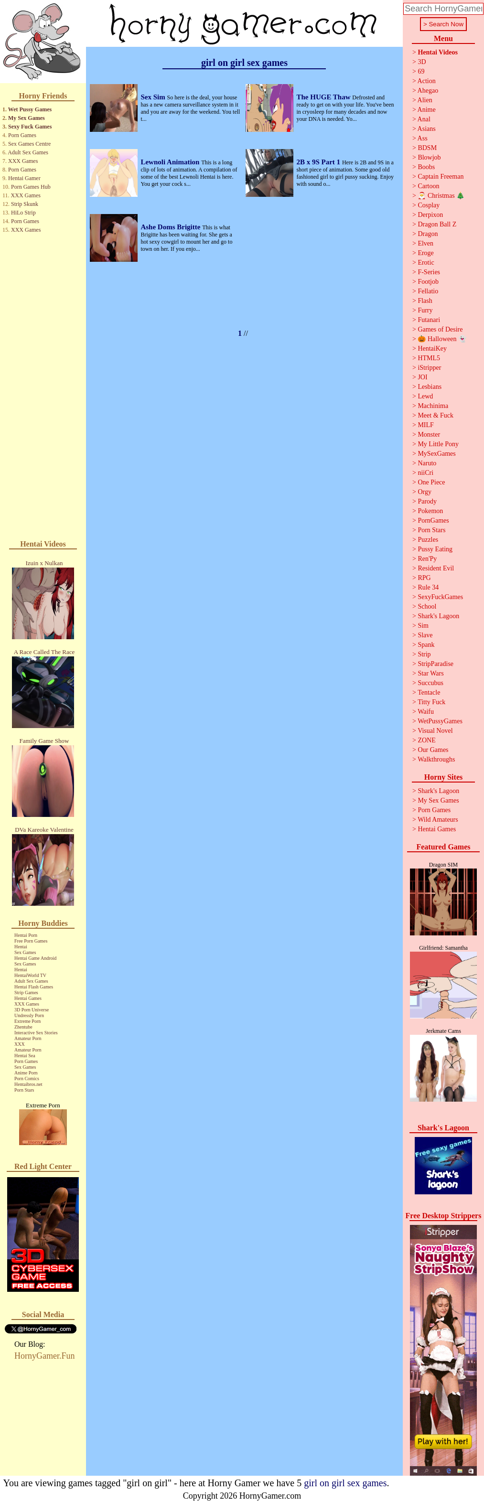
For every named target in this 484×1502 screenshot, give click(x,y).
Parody (427, 501)
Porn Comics (26, 1078)
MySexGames (436, 453)
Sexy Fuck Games (30, 126)
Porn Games (22, 135)
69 (421, 71)
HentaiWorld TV (30, 975)
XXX (19, 1044)
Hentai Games (28, 998)
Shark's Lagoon (438, 616)
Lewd (425, 396)
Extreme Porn (27, 1021)
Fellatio (428, 291)
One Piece (431, 482)
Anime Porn (26, 1072)
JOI (422, 377)
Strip (424, 654)
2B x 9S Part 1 (319, 162)
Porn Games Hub (31, 186)
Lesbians (429, 386)
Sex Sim (153, 97)
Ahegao (428, 90)
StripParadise (435, 663)
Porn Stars (24, 1090)
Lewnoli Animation (170, 162)
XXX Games (23, 161)
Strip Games (26, 992)
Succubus (430, 683)
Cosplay (429, 205)
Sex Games (25, 952)
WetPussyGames (440, 721)
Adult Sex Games (28, 152)
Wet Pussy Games (30, 109)
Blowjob (429, 157)
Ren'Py (427, 558)
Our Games (433, 749)
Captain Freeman (440, 176)
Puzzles (428, 539)
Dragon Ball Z (437, 224)
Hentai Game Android (35, 958)
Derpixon (430, 214)
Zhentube (23, 1027)
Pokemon (430, 511)
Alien (425, 100)
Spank (426, 644)
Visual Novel (435, 730)
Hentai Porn (25, 935)
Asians (427, 128)
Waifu (426, 711)
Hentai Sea (24, 1055)
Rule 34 (428, 587)
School (427, 606)
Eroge (425, 253)
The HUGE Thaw (324, 97)
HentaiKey (432, 348)
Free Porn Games (30, 941)
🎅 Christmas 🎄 (441, 195)
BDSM (427, 147)
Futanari (429, 319)
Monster (429, 434)
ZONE (426, 740)
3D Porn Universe (31, 1009)
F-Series (429, 272)
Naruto (427, 463)
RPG (424, 577)
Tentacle (429, 692)
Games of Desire (440, 329)
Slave (425, 635)
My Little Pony (438, 444)
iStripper (429, 367)
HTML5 (429, 358)
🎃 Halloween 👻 (442, 339)
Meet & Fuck (435, 415)
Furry (425, 310)
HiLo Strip (23, 212)
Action (427, 81)
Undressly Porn (29, 1015)
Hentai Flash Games (33, 986)
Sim (423, 625)
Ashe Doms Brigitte (171, 227)
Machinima (433, 405)
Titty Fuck (431, 702)
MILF (425, 425)
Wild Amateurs (438, 819)
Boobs (426, 167)
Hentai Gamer (24, 178)
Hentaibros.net (28, 1084)
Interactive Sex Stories (36, 1032)
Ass (423, 138)
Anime (427, 109)
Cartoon (428, 186)
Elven (425, 243)
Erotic (426, 262)
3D (422, 61)
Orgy (424, 491)
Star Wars (430, 673)
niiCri (425, 472)
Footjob (428, 281)
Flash (425, 300)
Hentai (20, 946)
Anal (424, 119)
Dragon (428, 233)
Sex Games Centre (29, 143)
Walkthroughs (436, 759)
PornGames (433, 520)
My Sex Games (26, 118)
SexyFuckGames (440, 597)
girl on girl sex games (345, 1483)
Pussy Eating (435, 549)
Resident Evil (436, 568)
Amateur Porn (27, 1038)
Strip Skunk (24, 204)
